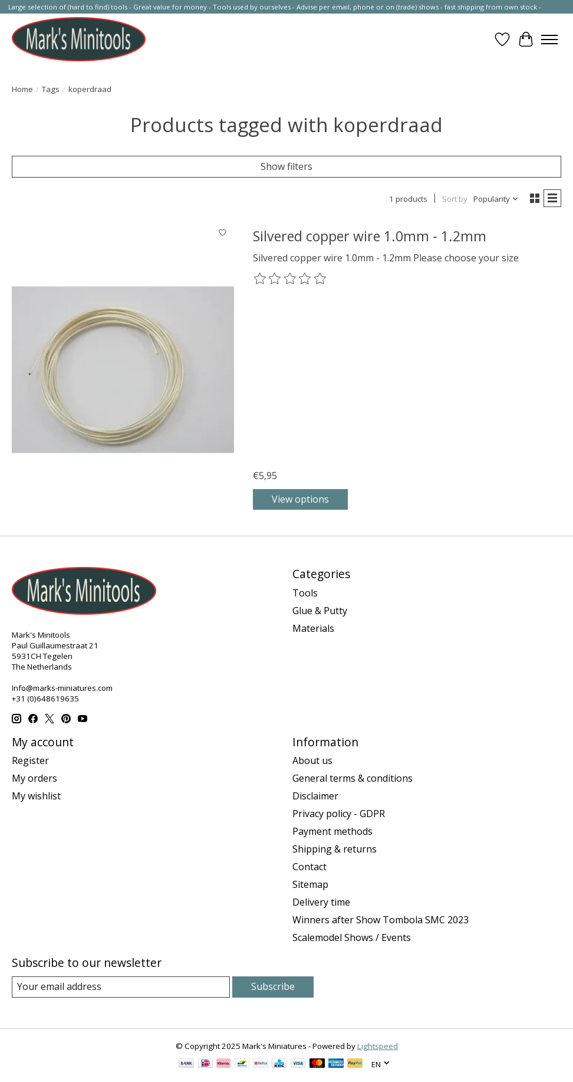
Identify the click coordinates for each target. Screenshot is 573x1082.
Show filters (286, 166)
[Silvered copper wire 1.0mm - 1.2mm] (123, 369)
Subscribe (273, 986)
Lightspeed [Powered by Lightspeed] (377, 1046)
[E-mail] (121, 986)
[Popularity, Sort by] (496, 199)
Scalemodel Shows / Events (351, 937)
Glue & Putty (319, 610)
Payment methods (332, 831)
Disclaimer (315, 795)
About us (312, 760)
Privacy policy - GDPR (338, 813)
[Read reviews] (290, 279)
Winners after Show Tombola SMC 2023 (380, 919)
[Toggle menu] (549, 39)
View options (300, 499)
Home (22, 89)
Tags (51, 89)
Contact (309, 866)
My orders (34, 778)
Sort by (454, 199)
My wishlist (36, 795)
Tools (305, 592)
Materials (313, 628)
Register (30, 760)
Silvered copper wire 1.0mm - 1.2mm (369, 236)
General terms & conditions (352, 778)
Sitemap (310, 884)
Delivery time (321, 902)
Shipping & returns (334, 848)
